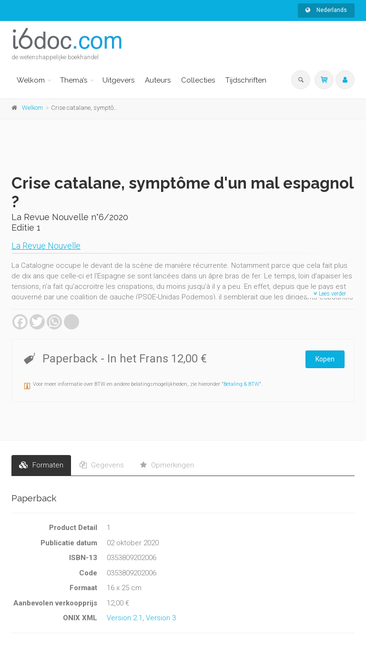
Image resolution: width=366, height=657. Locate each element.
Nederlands (326, 10)
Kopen (325, 359)
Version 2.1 (124, 618)
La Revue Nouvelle (46, 246)
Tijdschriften (245, 80)
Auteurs (158, 80)
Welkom (31, 80)
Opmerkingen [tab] (167, 465)
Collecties (198, 80)
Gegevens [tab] (102, 465)
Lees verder (330, 293)
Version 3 (161, 618)
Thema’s (73, 80)
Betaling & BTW (241, 384)
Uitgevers (118, 80)
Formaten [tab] (41, 465)
